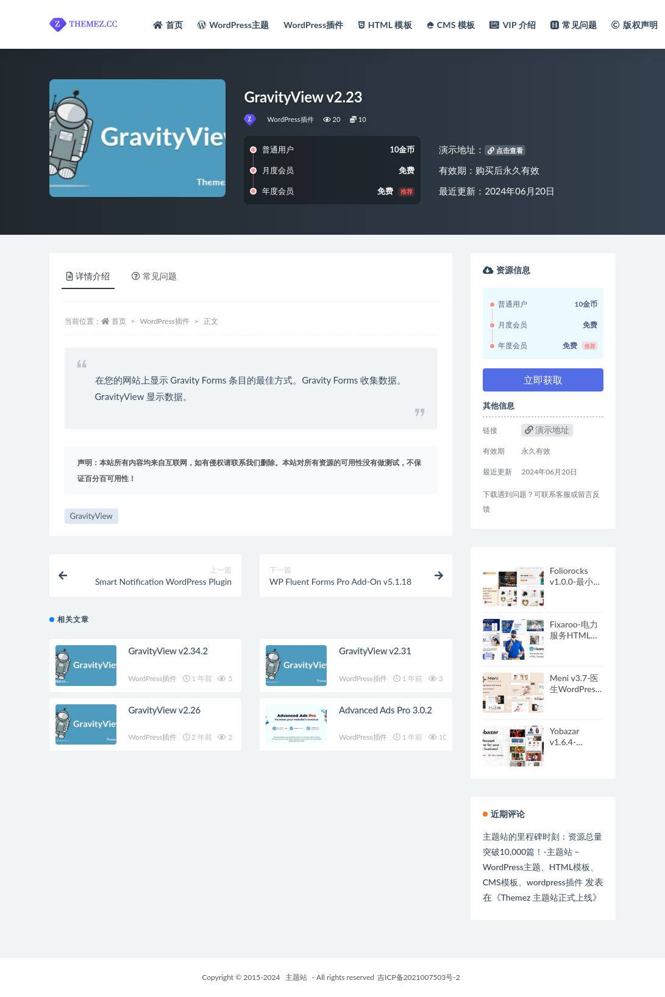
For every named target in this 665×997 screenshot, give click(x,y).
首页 (119, 321)
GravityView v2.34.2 (168, 650)
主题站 (296, 977)
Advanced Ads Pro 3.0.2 (385, 709)
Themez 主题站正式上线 (546, 897)
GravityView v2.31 (375, 650)
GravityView (91, 516)
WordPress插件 (290, 119)
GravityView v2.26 (165, 709)
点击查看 (505, 150)
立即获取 (543, 379)
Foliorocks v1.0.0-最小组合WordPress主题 (576, 587)
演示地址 (547, 429)
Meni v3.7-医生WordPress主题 (574, 689)
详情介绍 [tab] (88, 276)
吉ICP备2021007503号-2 (418, 977)
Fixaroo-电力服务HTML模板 (574, 635)
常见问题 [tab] (154, 276)
